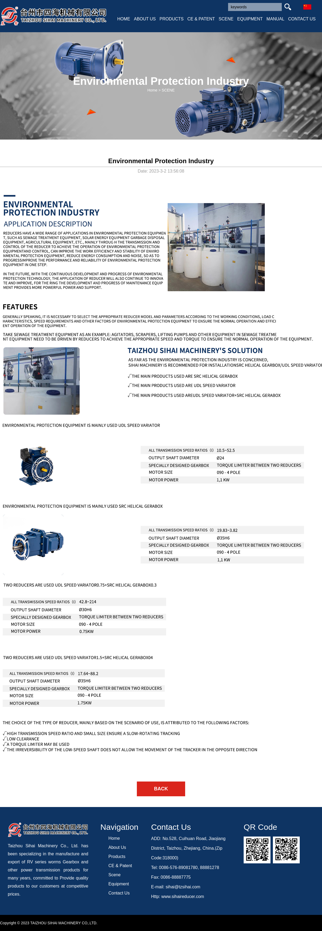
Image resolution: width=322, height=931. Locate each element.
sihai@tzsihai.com (183, 887)
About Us (117, 847)
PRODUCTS (172, 19)
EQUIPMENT (250, 19)
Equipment (118, 884)
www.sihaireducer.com (182, 896)
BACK (161, 788)
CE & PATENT (201, 19)
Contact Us (119, 893)
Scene (114, 874)
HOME (123, 19)
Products (116, 856)
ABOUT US (145, 19)
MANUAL (275, 19)
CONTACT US (302, 19)
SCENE (226, 19)
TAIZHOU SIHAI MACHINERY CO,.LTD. (63, 923)
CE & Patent (120, 865)
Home (152, 90)
